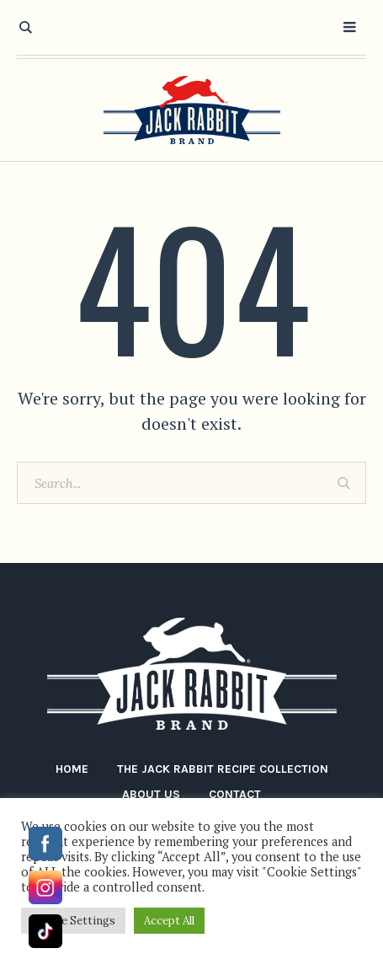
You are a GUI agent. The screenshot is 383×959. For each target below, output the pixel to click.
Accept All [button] (169, 920)
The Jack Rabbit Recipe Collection (222, 769)
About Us (151, 794)
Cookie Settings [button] (73, 920)
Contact (235, 794)
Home (72, 769)
